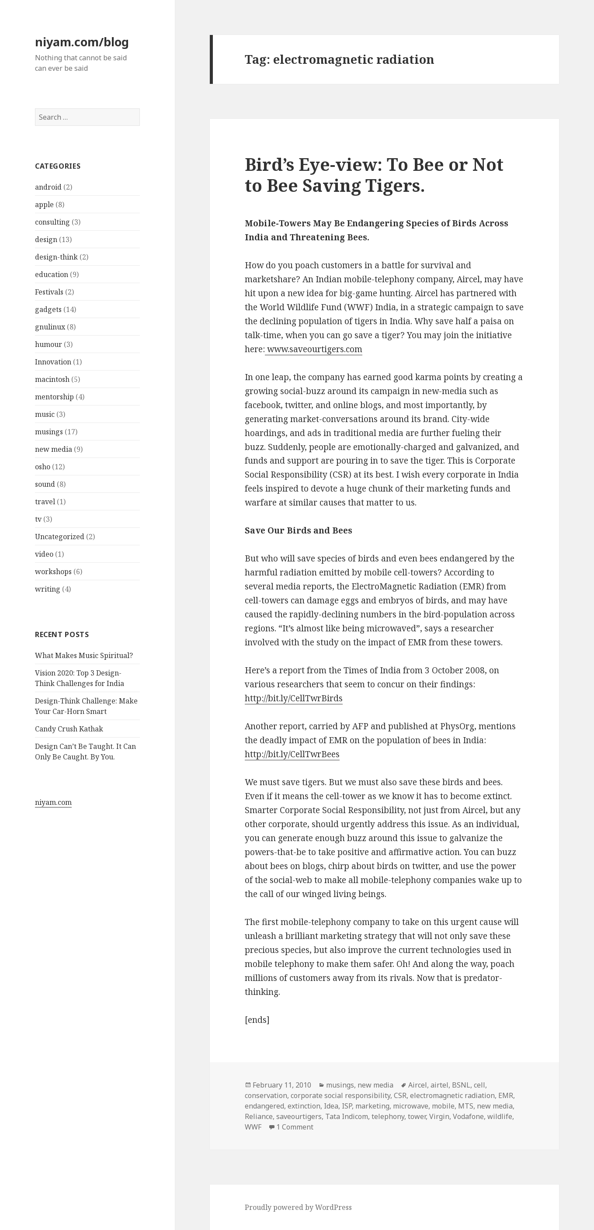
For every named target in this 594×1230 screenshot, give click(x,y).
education (51, 274)
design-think (56, 257)
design (46, 239)
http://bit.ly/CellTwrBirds (294, 698)
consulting (52, 222)
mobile (443, 1106)
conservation (266, 1095)
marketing (372, 1106)
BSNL (461, 1085)
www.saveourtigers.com (313, 349)
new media (53, 449)
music (45, 414)
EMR (505, 1095)
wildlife (499, 1116)
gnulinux (50, 327)
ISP (347, 1106)
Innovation (53, 362)
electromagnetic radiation (452, 1095)
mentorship (54, 397)
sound (45, 484)
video (44, 554)
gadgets (48, 309)
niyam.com (53, 802)
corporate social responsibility (340, 1095)
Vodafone (468, 1116)
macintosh (52, 379)
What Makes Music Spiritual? (84, 655)
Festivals (49, 292)
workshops (53, 571)
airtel (439, 1085)
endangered (264, 1106)
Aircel (417, 1085)
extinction (304, 1106)
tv (38, 519)
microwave (410, 1106)
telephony (388, 1116)
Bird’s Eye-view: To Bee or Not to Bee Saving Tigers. (374, 174)
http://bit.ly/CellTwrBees (292, 754)
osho (42, 466)
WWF (253, 1127)
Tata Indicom (346, 1116)
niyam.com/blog (82, 42)
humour (48, 344)
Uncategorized (59, 536)
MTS (465, 1106)
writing (47, 589)
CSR (400, 1095)
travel (45, 501)
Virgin (439, 1116)
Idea (331, 1106)
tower (417, 1116)
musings (49, 432)
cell (479, 1085)
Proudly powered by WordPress (298, 1207)
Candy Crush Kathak (69, 729)
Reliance (259, 1116)
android (48, 187)
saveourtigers (299, 1116)
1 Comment (294, 1127)
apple (44, 204)
